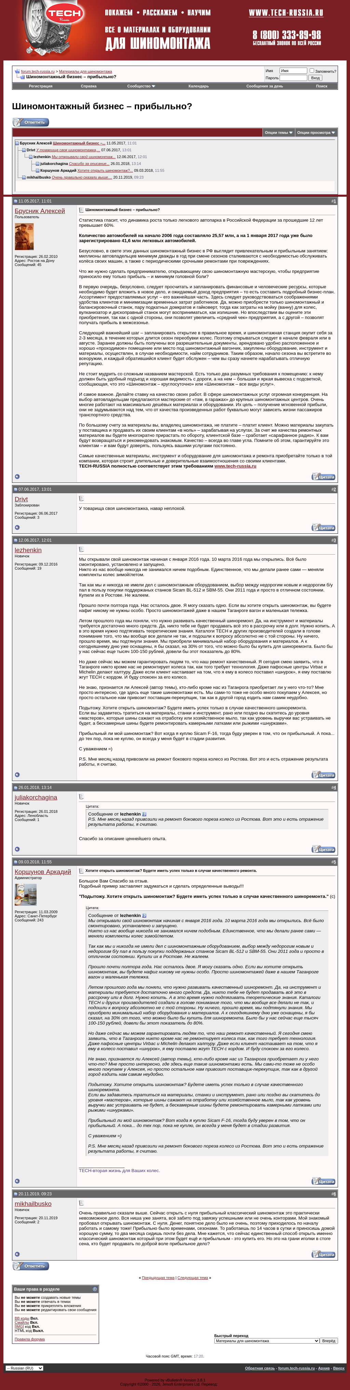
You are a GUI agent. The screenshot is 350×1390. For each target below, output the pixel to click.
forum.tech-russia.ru (38, 71)
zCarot (224, 1384)
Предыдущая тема (158, 1278)
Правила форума (30, 1339)
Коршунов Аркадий (43, 871)
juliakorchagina (36, 797)
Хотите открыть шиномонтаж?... (105, 170)
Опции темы (276, 132)
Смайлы (22, 1322)
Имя (269, 71)
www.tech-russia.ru (235, 466)
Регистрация (41, 86)
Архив (324, 1368)
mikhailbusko (33, 1203)
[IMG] (19, 1326)
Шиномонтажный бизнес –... (79, 143)
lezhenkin (28, 550)
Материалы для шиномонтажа (85, 71)
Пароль (272, 78)
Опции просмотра (314, 132)
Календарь (199, 86)
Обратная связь (260, 1368)
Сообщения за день (264, 86)
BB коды (22, 1318)
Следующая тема (192, 1278)
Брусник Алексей (40, 210)
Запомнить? (323, 71)
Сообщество (141, 86)
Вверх (339, 1368)
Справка (89, 86)
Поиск (321, 86)
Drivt (21, 499)
